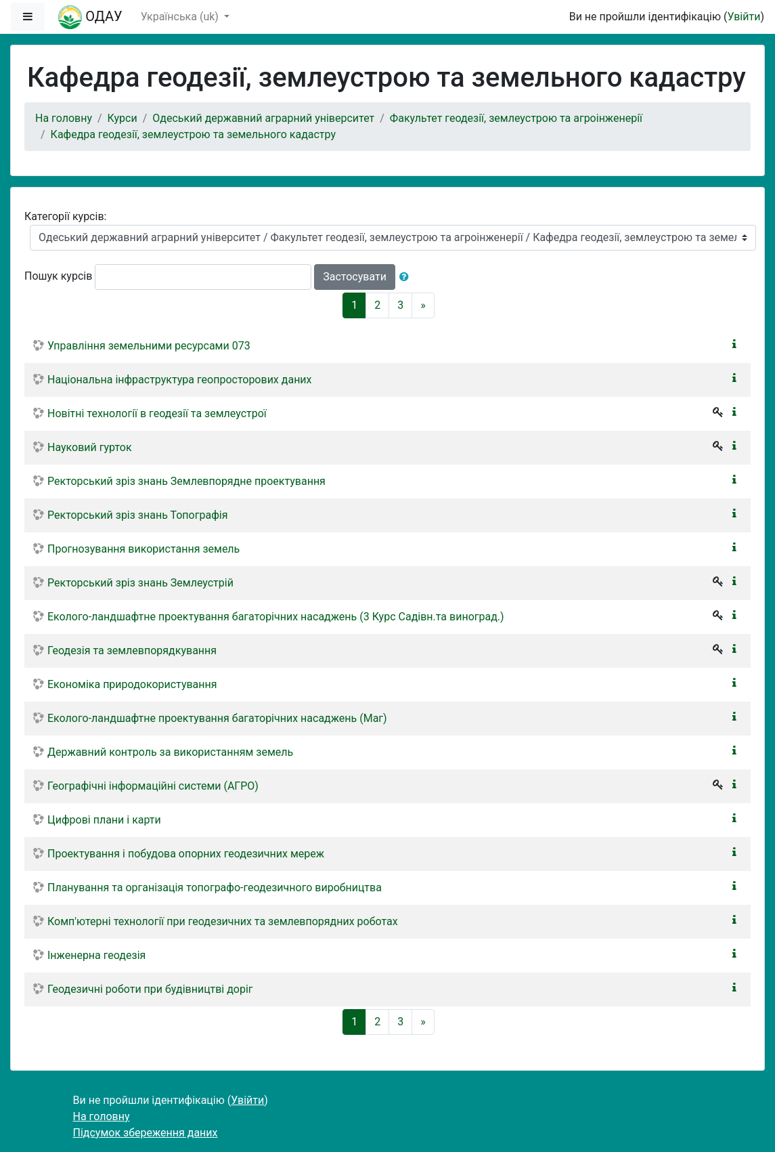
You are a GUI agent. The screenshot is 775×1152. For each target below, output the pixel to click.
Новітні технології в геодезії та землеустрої (157, 413)
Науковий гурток (89, 447)
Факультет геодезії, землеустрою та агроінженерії (516, 118)
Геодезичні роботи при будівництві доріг (150, 989)
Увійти (743, 16)
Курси (122, 118)
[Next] (423, 305)
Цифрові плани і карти (104, 819)
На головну (63, 118)
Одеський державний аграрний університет (263, 118)
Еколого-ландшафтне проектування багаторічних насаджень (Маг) (217, 718)
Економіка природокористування (132, 684)
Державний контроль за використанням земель (170, 752)
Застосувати (354, 276)
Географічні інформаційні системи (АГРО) (153, 786)
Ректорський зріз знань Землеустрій (140, 582)
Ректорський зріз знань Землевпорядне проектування (186, 481)
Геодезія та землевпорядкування (132, 650)
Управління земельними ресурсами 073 (148, 345)
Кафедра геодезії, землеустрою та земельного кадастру (193, 134)
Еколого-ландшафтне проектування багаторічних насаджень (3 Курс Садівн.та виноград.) (275, 616)
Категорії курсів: (65, 216)
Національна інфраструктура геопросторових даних (179, 379)
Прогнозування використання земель (143, 548)
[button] (407, 277)
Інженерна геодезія (96, 955)
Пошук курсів (58, 276)
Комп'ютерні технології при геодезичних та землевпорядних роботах (222, 921)
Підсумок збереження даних (145, 1132)
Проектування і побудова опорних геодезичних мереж (185, 853)
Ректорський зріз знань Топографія (137, 515)
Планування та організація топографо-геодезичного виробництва (214, 887)
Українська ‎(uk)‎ (181, 16)
